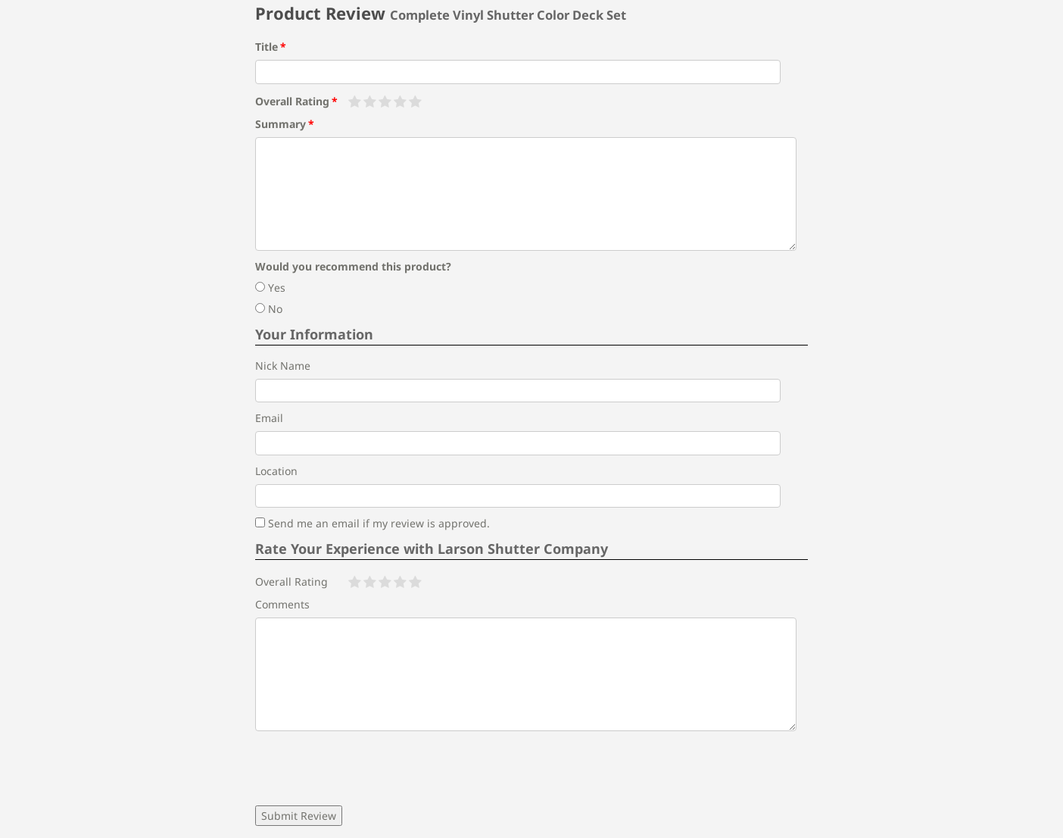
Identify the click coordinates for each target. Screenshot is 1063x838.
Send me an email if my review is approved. (372, 523)
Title (266, 46)
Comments (282, 604)
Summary (280, 124)
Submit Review (298, 815)
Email (269, 418)
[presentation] (370, 768)
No (268, 309)
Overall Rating (292, 101)
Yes (270, 287)
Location (276, 471)
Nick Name (282, 365)
